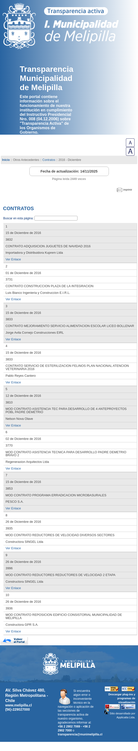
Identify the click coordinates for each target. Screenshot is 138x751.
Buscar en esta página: (18, 218)
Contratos (49, 160)
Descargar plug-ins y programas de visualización (121, 698)
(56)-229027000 (17, 709)
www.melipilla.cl (18, 705)
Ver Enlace (13, 259)
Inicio (6, 160)
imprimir (127, 189)
